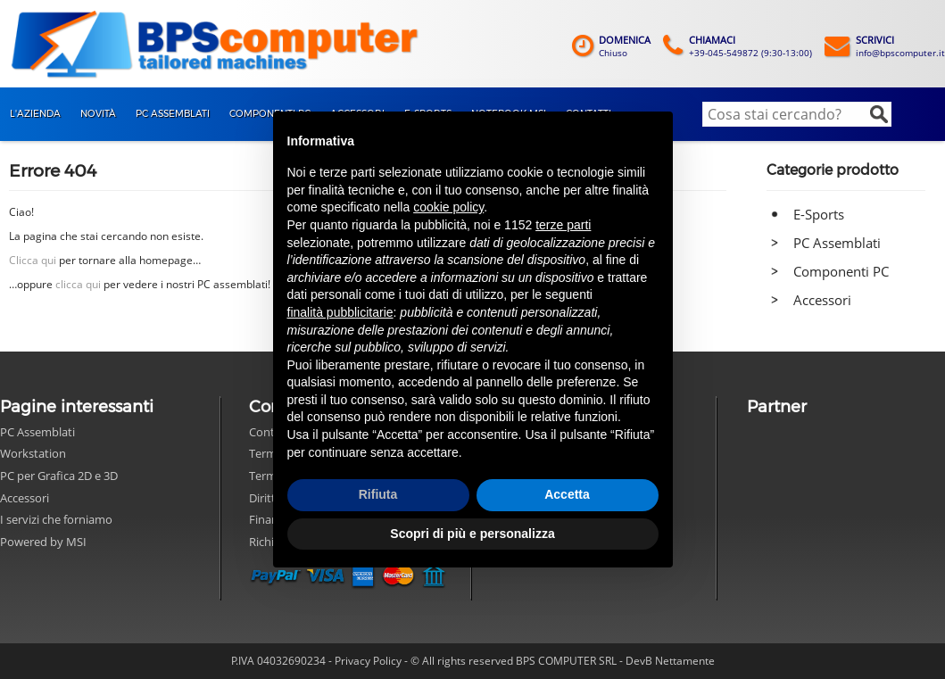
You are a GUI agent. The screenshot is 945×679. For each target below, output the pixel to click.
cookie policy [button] (448, 207)
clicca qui (78, 284)
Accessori (822, 300)
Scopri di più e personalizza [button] (472, 533)
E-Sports (818, 214)
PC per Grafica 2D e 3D (59, 476)
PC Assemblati (837, 243)
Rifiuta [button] (378, 494)
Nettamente (685, 660)
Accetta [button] (567, 494)
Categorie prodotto (833, 169)
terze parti (563, 225)
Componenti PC (841, 271)
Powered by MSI (43, 542)
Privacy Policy (368, 660)
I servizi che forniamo (56, 519)
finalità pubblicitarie (340, 312)
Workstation (33, 453)
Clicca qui (32, 260)
